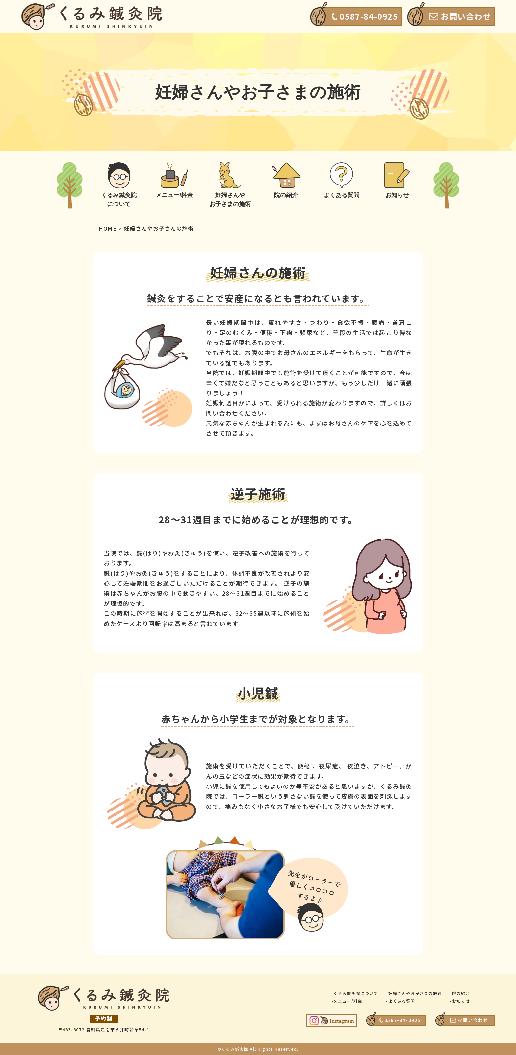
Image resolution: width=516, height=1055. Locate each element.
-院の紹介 (460, 993)
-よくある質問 (400, 1001)
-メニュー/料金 (347, 1001)
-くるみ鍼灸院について (354, 993)
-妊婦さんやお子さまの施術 (414, 993)
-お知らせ (460, 1001)
